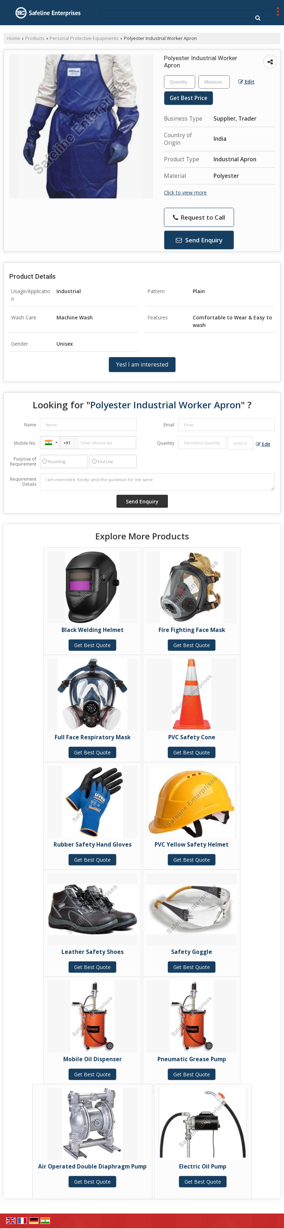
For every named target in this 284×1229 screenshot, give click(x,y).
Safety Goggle (191, 952)
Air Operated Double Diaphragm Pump (92, 1166)
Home (13, 38)
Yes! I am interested (142, 364)
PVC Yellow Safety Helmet (192, 844)
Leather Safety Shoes (92, 952)
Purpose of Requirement (23, 462)
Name (30, 425)
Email (169, 425)
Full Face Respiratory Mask (92, 737)
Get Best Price (188, 98)
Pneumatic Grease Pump (191, 1059)
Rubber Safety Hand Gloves (93, 844)
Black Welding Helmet (92, 630)
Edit (246, 81)
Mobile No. (25, 443)
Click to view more (185, 192)
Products (35, 38)
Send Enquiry (199, 240)
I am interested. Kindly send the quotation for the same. (157, 481)
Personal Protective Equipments (84, 38)
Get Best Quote (92, 645)
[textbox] (214, 82)
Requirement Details (23, 482)
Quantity (165, 443)
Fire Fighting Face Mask (192, 630)
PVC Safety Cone (191, 737)
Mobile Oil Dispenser (92, 1059)
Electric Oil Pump (202, 1166)
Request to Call (199, 217)
